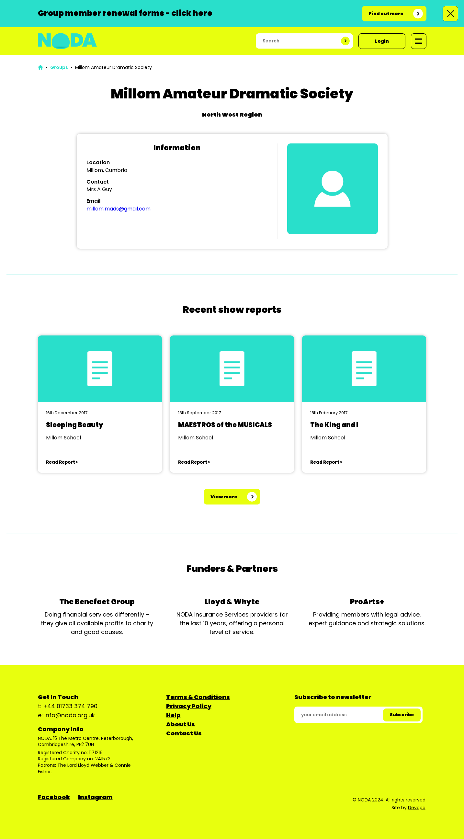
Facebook (54, 797)
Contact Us (184, 733)
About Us (180, 724)
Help (173, 715)
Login (382, 41)
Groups (59, 67)
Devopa (416, 807)
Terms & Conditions (198, 697)
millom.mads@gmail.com (118, 208)
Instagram (95, 797)
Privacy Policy (188, 706)
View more (223, 496)
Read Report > (62, 462)
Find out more (386, 13)
